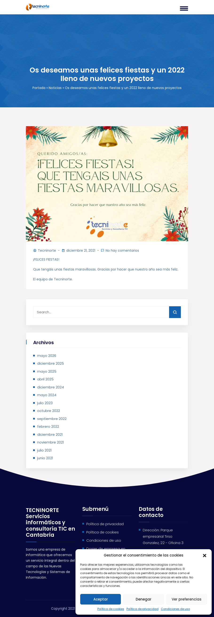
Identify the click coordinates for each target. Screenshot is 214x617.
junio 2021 (45, 458)
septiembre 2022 (52, 418)
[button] (204, 555)
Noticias (55, 87)
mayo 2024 (46, 394)
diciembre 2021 (50, 434)
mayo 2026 (46, 355)
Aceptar (100, 599)
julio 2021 (44, 450)
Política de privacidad (143, 609)
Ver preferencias (187, 599)
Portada (38, 87)
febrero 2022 (48, 426)
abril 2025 (45, 379)
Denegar (143, 599)
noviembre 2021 (50, 442)
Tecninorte (47, 250)
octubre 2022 (48, 410)
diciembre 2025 (50, 363)
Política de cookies (110, 609)
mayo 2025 (46, 371)
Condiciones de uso (175, 609)
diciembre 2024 (50, 387)
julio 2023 (45, 402)
